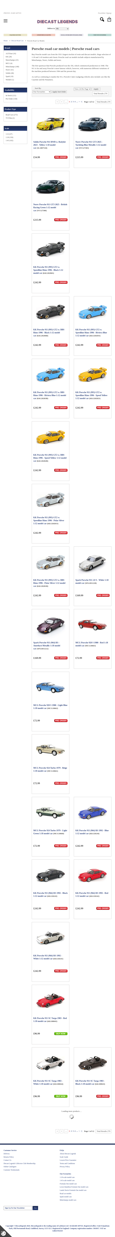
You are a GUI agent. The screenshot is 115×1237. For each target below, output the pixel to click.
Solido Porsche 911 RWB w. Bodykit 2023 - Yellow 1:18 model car (49, 145)
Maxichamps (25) (12, 60)
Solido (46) (10, 73)
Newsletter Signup (104, 13)
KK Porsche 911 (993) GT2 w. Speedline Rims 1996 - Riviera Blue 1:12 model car (91, 333)
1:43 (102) (9, 140)
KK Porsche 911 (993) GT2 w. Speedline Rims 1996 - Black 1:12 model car (48, 270)
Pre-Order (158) (11, 99)
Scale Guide (64, 1157)
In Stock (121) (11, 95)
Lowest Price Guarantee (68, 1160)
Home (6, 41)
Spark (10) (9, 76)
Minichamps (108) (12, 67)
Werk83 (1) (10, 80)
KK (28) (9, 57)
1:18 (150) (9, 137)
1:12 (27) (9, 134)
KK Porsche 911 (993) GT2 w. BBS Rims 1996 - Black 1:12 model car (48, 333)
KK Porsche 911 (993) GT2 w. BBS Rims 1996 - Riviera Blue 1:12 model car (49, 395)
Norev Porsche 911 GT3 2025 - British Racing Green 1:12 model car (50, 207)
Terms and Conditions (67, 1163)
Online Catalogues (10, 1167)
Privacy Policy (65, 1167)
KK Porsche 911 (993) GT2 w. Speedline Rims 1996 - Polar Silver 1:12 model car (48, 520)
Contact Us (7, 1160)
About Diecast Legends (68, 1154)
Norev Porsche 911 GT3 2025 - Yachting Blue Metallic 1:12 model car (90, 145)
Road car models (65, 1193)
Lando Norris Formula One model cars (73, 1190)
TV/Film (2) (10, 118)
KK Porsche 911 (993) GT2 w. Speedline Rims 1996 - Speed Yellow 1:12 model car (91, 395)
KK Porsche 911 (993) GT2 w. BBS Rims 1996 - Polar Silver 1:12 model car (49, 583)
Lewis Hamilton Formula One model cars (74, 1187)
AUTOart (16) (11, 53)
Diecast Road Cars (17, 41)
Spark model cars (66, 1197)
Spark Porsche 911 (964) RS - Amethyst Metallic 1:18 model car (46, 646)
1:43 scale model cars (67, 1180)
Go (35, 1208)
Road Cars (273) (12, 115)
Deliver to (51, 28)
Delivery (7, 1154)
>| (81, 102)
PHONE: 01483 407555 (12, 13)
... (77, 102)
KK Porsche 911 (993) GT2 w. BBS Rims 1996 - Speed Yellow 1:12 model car (50, 458)
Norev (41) (10, 70)
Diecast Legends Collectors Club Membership (19, 1163)
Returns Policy (9, 1157)
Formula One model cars (68, 1184)
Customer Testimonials (11, 1170)
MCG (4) (9, 63)
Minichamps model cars (68, 1200)
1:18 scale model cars (67, 1177)
